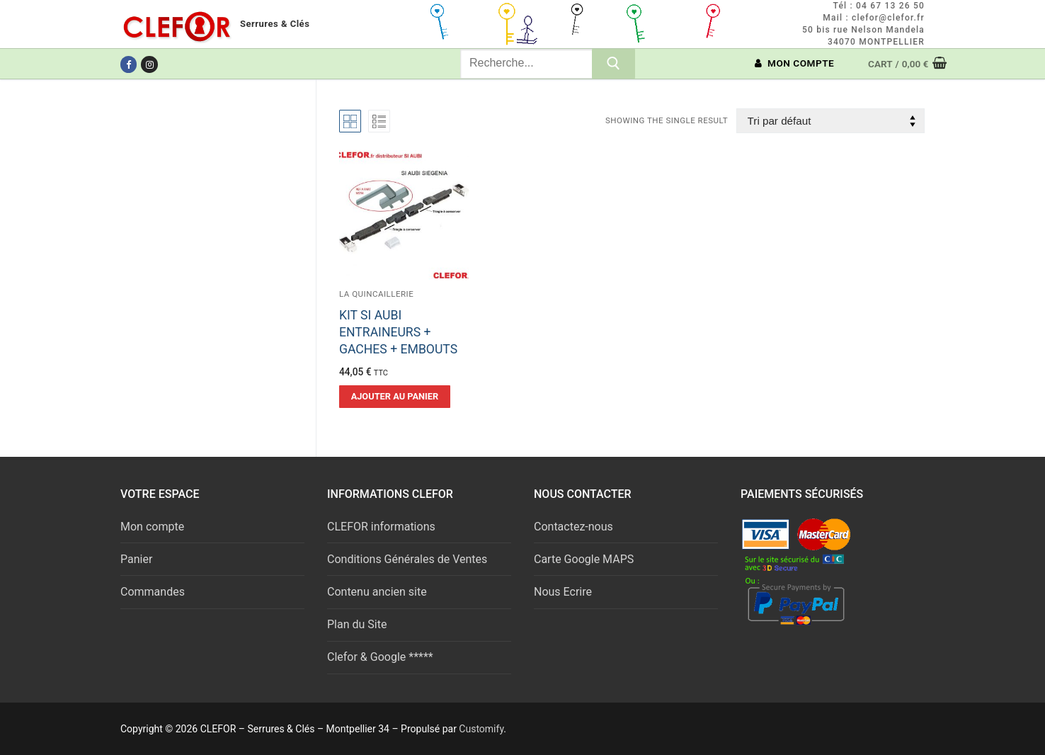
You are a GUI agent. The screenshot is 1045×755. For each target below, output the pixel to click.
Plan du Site (357, 624)
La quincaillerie (376, 294)
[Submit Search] (613, 64)
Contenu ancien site (377, 591)
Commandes (152, 591)
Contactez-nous (573, 526)
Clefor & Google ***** (380, 657)
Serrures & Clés (274, 23)
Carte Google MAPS (584, 559)
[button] (394, 396)
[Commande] (830, 120)
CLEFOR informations (381, 526)
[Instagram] (149, 64)
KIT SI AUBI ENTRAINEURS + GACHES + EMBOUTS (398, 332)
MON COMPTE (795, 63)
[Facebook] (128, 64)
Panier (136, 559)
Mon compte (152, 526)
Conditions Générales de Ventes (407, 559)
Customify (481, 728)
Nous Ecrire (563, 591)
